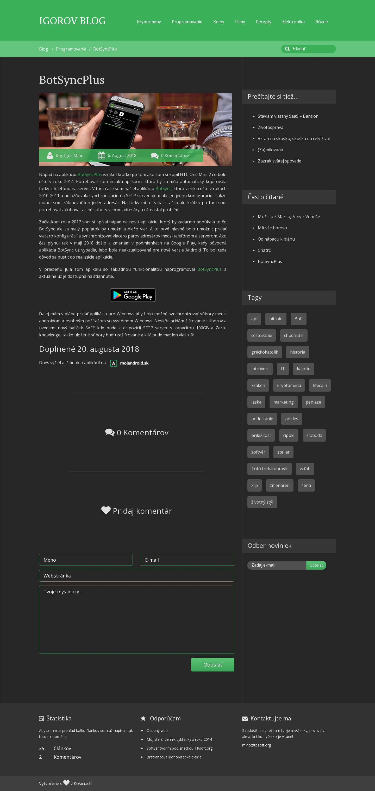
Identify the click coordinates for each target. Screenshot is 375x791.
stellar (283, 452)
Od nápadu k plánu (276, 239)
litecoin (320, 385)
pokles (291, 419)
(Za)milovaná (270, 150)
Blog (43, 49)
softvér (258, 452)
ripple (289, 435)
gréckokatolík (264, 352)
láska (256, 402)
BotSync (163, 188)
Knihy (218, 21)
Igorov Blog (72, 20)
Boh (299, 319)
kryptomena (289, 385)
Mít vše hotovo (272, 228)
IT (283, 369)
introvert (260, 369)
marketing (283, 402)
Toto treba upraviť (269, 469)
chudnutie (294, 335)
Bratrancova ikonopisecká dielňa (174, 757)
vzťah (305, 469)
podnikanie (262, 419)
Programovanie (187, 21)
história (297, 352)
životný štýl (262, 502)
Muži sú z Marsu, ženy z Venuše (289, 216)
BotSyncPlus (105, 49)
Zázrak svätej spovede (279, 161)
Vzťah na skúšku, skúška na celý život (294, 138)
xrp (254, 485)
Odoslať (212, 664)
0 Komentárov (175, 155)
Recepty (263, 21)
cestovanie (261, 335)
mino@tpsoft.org (256, 745)
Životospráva (270, 127)
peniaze (313, 402)
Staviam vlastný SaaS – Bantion (288, 116)
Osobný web (157, 730)
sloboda (314, 435)
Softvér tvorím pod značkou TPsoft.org (180, 748)
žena (306, 485)
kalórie (303, 369)
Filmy (240, 21)
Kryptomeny (149, 21)
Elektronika (293, 21)
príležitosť (261, 435)
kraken (258, 385)
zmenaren (280, 485)
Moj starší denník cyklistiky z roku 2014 (179, 739)
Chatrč (264, 250)
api (254, 319)
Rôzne (322, 21)
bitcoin (276, 319)
